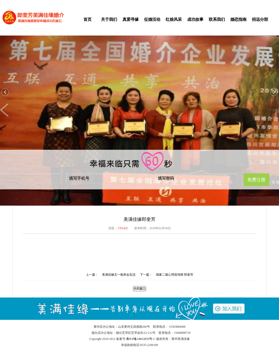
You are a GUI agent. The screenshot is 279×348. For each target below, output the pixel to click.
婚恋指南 (238, 19)
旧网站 (261, 3)
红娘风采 (174, 19)
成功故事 (195, 19)
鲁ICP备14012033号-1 (140, 339)
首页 (87, 19)
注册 (77, 3)
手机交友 (235, 3)
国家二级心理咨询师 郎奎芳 (174, 274)
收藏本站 (249, 3)
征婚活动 (152, 19)
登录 (69, 3)
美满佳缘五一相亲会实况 (118, 274)
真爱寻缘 (131, 19)
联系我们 (217, 19)
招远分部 (260, 19)
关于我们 (109, 19)
